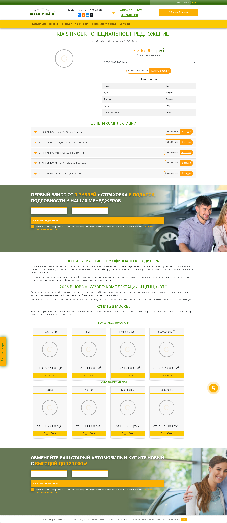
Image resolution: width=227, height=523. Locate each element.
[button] (35, 132)
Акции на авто (82, 24)
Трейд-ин (54, 24)
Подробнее (50, 365)
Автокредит (2, 351)
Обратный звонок (178, 12)
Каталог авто (39, 24)
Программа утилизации (104, 24)
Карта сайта (83, 512)
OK (184, 519)
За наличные (171, 131)
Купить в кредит (160, 70)
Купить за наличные (138, 70)
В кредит (186, 131)
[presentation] (53, 234)
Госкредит (66, 24)
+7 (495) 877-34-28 (129, 10)
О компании (129, 15)
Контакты (124, 24)
